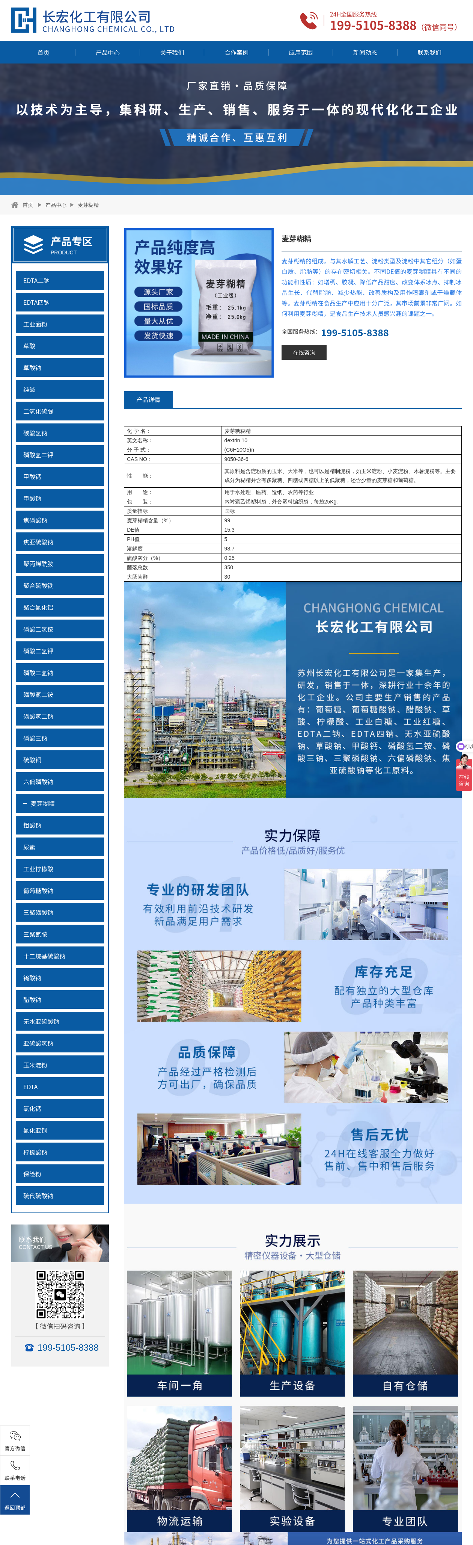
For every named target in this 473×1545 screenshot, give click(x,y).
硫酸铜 (32, 759)
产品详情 (148, 399)
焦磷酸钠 (35, 520)
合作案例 (236, 52)
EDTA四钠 (36, 302)
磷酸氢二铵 (38, 694)
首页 (44, 52)
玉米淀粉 (35, 1064)
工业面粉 (35, 323)
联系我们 (429, 52)
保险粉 (32, 1173)
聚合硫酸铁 (38, 585)
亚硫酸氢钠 (38, 1043)
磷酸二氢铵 (38, 628)
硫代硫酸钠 (38, 1195)
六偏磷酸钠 (38, 781)
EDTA (30, 1086)
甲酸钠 (32, 498)
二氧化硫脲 (38, 411)
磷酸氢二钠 (38, 716)
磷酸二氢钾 (38, 650)
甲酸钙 (32, 476)
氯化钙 (32, 1108)
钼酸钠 (32, 825)
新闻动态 (365, 52)
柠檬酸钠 (35, 1151)
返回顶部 (15, 1501)
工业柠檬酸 (38, 868)
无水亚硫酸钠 (41, 1021)
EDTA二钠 (36, 280)
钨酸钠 (32, 977)
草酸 (29, 345)
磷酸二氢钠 (38, 672)
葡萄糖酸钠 (38, 890)
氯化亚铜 (35, 1130)
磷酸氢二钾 (38, 454)
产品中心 (108, 52)
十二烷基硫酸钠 (44, 955)
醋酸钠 (32, 999)
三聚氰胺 (35, 934)
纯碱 (29, 389)
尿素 (29, 846)
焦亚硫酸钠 (38, 541)
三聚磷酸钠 (38, 912)
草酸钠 (32, 367)
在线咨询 (304, 352)
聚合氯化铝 (38, 607)
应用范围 (301, 52)
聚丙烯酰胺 (38, 563)
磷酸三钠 (35, 737)
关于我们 (172, 52)
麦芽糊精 (88, 205)
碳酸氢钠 (35, 432)
